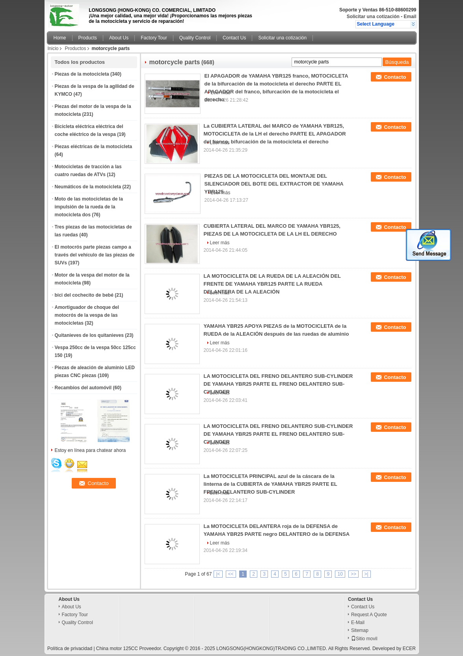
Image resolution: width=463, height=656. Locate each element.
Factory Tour (154, 38)
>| (366, 574)
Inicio (53, 48)
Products (87, 38)
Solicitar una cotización (373, 16)
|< (218, 574)
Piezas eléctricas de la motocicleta (93, 146)
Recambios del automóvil (83, 387)
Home (60, 38)
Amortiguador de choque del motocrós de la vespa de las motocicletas (87, 315)
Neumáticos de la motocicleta (88, 187)
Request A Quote (369, 614)
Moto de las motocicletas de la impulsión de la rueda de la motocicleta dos (89, 206)
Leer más (220, 242)
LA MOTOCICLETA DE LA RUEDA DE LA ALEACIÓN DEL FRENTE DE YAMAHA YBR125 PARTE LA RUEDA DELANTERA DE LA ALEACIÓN (272, 284)
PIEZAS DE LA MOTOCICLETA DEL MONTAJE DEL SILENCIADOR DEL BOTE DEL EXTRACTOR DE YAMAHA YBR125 (274, 184)
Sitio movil (364, 638)
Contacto (395, 77)
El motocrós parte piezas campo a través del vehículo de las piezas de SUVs (95, 255)
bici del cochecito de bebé (84, 295)
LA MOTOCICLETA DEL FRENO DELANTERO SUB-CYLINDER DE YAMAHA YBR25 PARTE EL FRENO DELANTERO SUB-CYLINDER (278, 384)
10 (339, 574)
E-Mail (357, 622)
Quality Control (194, 38)
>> (353, 574)
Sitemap (359, 630)
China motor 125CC (117, 648)
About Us (118, 38)
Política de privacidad (69, 648)
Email (409, 16)
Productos (75, 48)
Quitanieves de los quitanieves (89, 335)
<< (231, 574)
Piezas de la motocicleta (82, 74)
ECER (409, 648)
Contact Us (234, 38)
